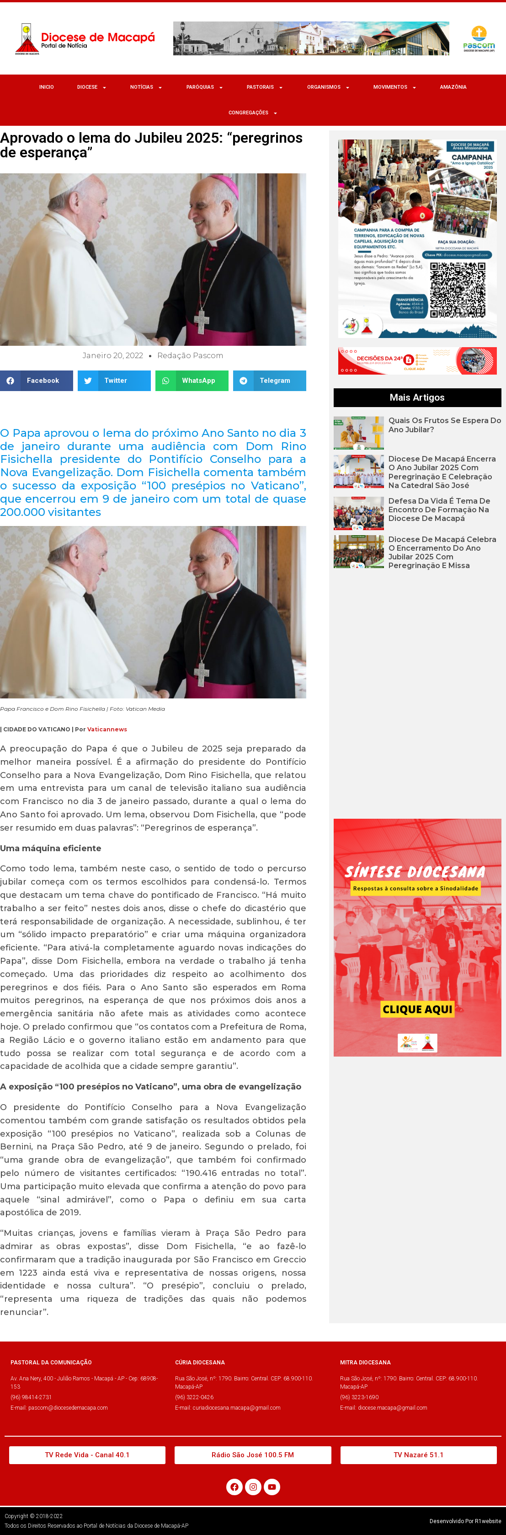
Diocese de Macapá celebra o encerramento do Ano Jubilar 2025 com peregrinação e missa (442, 552)
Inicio (46, 87)
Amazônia (453, 87)
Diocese (92, 88)
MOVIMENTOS (395, 88)
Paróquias (205, 88)
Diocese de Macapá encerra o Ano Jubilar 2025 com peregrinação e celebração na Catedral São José (442, 472)
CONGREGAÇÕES (253, 113)
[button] (36, 380)
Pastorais (265, 88)
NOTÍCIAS (146, 88)
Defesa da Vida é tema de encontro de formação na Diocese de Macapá (439, 510)
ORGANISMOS (328, 88)
